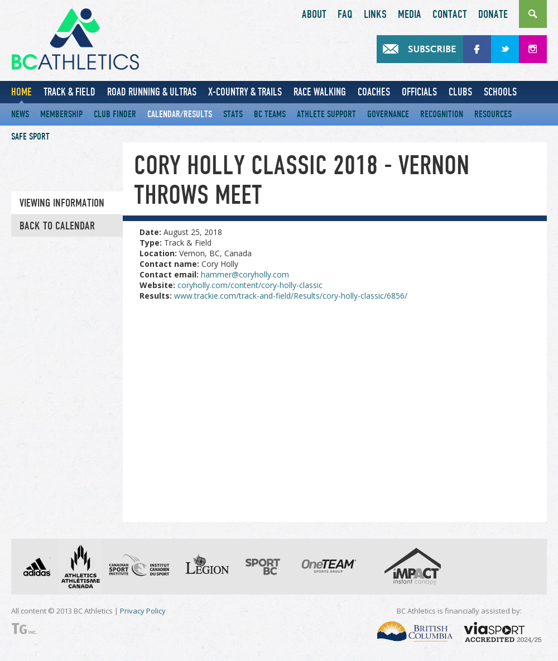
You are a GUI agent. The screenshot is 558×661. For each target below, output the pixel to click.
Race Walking (320, 92)
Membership (61, 114)
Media (409, 14)
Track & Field (69, 92)
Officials (419, 92)
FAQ (345, 14)
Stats (233, 114)
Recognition (441, 114)
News (20, 114)
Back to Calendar (57, 226)
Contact (449, 14)
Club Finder (115, 114)
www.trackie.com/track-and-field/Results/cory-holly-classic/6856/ (290, 295)
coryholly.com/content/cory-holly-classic (250, 285)
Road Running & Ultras (151, 92)
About (314, 14)
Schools (500, 92)
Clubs (460, 92)
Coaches (374, 92)
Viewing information (62, 203)
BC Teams (270, 114)
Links (375, 14)
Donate (493, 14)
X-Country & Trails (245, 92)
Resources (493, 114)
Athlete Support (326, 114)
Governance (388, 114)
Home (21, 92)
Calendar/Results (179, 114)
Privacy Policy (143, 611)
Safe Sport (30, 136)
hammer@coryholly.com (245, 274)
